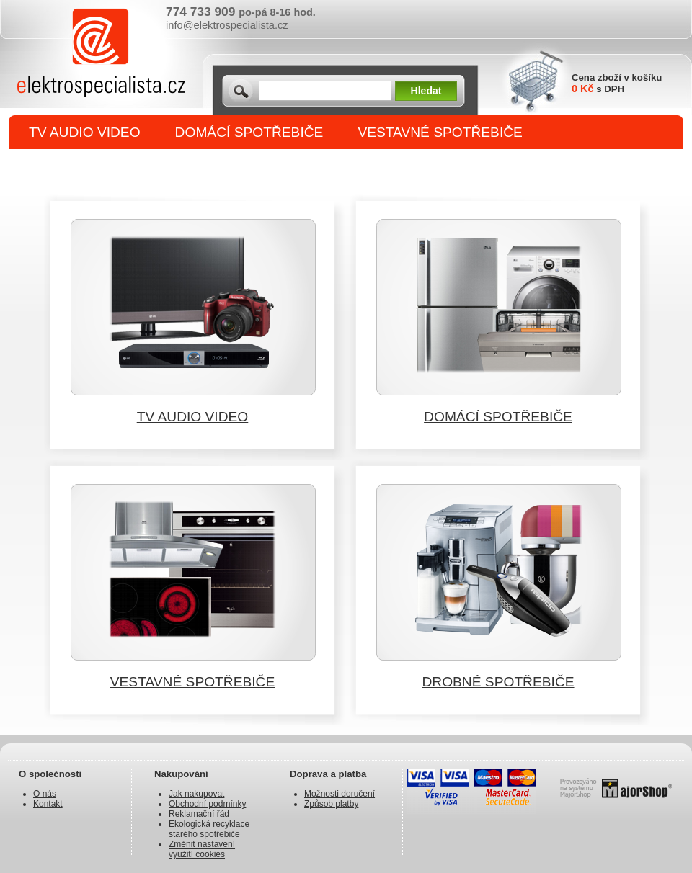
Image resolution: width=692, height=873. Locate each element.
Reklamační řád (199, 814)
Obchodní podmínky (207, 804)
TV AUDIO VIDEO (85, 132)
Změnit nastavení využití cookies (202, 849)
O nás (44, 794)
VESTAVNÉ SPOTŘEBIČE (440, 132)
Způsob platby (331, 804)
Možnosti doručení (339, 794)
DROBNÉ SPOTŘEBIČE (105, 166)
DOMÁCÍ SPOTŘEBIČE (249, 132)
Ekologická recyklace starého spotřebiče (209, 829)
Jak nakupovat (196, 794)
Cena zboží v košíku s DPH (617, 83)
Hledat (426, 91)
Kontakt (48, 804)
